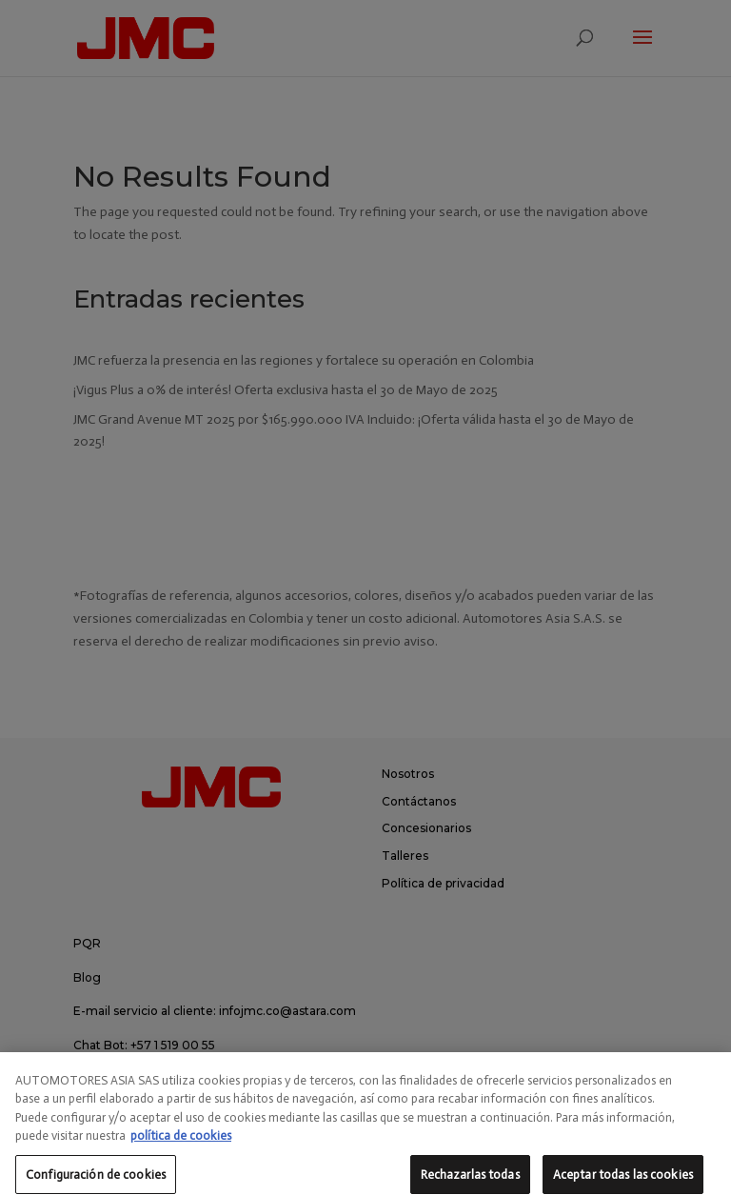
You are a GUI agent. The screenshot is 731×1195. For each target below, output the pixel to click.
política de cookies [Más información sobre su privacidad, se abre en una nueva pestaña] (180, 1156)
